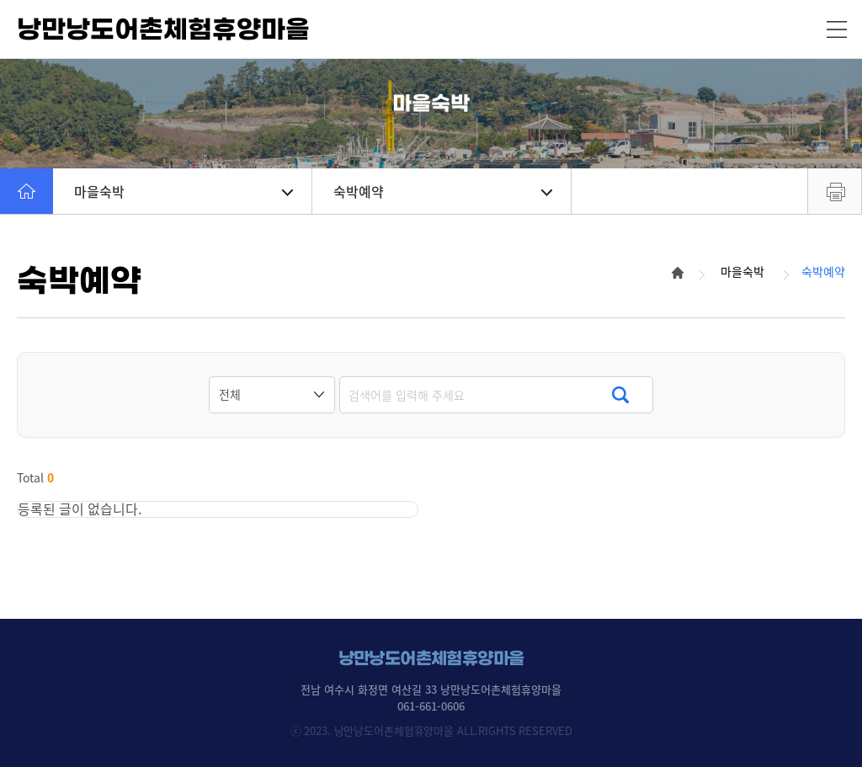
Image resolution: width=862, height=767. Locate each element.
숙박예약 (442, 191)
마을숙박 (183, 191)
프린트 (834, 191)
